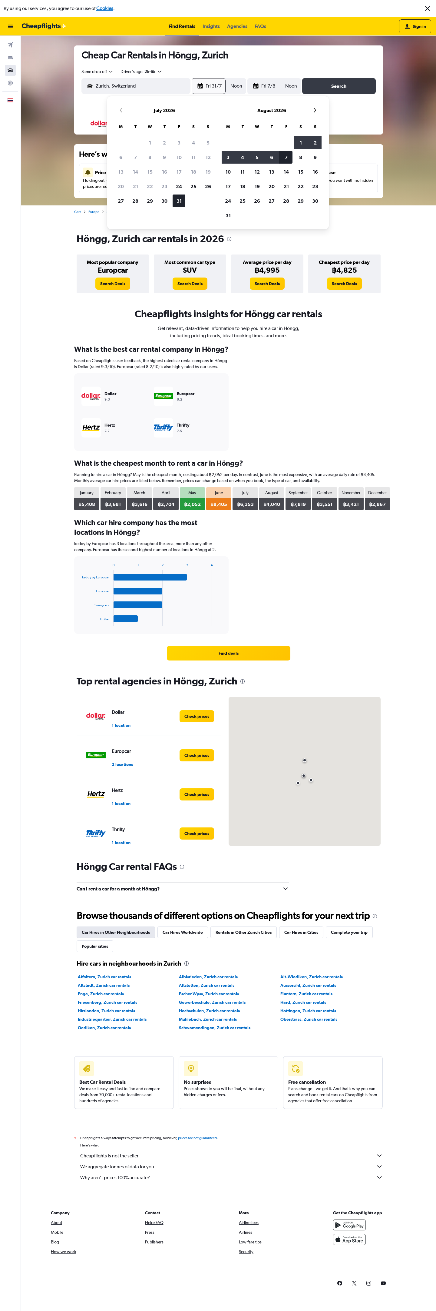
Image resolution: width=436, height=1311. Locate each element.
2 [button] (164, 142)
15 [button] (150, 172)
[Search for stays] (10, 58)
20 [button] (121, 186)
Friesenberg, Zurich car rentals (107, 1002)
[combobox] (97, 71)
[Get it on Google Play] (349, 1224)
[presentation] (229, 239)
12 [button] (208, 157)
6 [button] (120, 157)
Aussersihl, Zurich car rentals (308, 985)
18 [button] (193, 172)
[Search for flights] (10, 45)
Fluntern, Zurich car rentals (306, 993)
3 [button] (178, 142)
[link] (112, 284)
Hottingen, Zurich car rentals (308, 1010)
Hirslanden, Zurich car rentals (106, 1010)
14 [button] (135, 172)
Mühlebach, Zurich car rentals (208, 1019)
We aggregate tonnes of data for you (231, 1166)
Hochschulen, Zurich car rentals (209, 1010)
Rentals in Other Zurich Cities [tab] (244, 932)
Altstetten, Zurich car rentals (206, 985)
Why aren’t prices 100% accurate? (231, 1177)
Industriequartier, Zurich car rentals (112, 1019)
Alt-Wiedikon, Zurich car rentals (311, 976)
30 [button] (164, 201)
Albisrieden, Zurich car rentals (208, 976)
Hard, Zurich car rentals (303, 1002)
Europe (93, 212)
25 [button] (193, 186)
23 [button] (164, 186)
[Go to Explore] (10, 83)
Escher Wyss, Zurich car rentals (209, 993)
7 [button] (135, 157)
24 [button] (179, 186)
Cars (77, 212)
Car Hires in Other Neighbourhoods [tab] (116, 932)
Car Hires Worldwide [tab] (183, 932)
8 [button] (149, 157)
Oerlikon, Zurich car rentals (104, 1027)
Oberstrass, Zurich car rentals (308, 1019)
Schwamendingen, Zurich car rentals (214, 1027)
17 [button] (179, 172)
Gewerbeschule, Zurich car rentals (212, 1002)
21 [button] (135, 186)
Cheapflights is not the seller (231, 1155)
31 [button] (179, 201)
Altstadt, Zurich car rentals (104, 985)
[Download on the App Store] (349, 1239)
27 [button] (121, 201)
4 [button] (193, 142)
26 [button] (208, 186)
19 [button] (208, 172)
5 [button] (208, 142)
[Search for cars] (10, 70)
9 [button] (164, 157)
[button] (427, 8)
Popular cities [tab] (95, 946)
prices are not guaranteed (197, 1138)
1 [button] (150, 142)
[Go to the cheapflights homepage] (44, 26)
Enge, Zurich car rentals (101, 993)
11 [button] (193, 157)
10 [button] (179, 157)
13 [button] (121, 172)
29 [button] (150, 201)
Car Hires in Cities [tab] (301, 932)
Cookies (104, 8)
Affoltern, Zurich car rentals (104, 976)
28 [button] (135, 201)
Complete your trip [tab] (349, 932)
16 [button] (164, 172)
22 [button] (150, 186)
